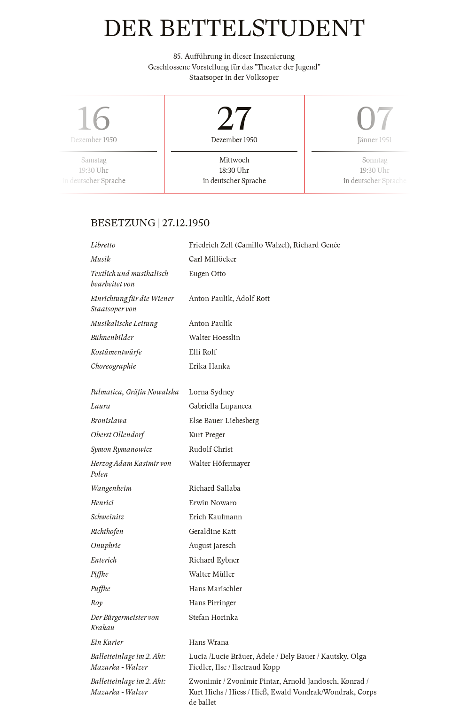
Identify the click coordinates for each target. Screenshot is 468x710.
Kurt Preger (207, 435)
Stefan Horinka (213, 617)
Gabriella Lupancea (220, 406)
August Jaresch (212, 545)
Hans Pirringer (212, 603)
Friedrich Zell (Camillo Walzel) (239, 245)
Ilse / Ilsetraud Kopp (247, 667)
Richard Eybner (214, 560)
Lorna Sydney (211, 392)
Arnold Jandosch (310, 681)
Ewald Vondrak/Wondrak (312, 692)
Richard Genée (316, 245)
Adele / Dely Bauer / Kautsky (301, 656)
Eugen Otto (207, 274)
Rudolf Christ (211, 449)
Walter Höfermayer (219, 463)
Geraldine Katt (212, 531)
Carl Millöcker (212, 259)
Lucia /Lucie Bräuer (220, 656)
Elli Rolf (202, 352)
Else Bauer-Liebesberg (224, 421)
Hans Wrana (209, 642)
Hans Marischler (215, 589)
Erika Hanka (209, 366)
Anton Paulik (210, 298)
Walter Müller (211, 574)
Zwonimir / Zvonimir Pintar (234, 681)
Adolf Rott (253, 298)
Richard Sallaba (215, 488)
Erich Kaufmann (215, 517)
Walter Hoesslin (214, 337)
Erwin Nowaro (213, 503)
